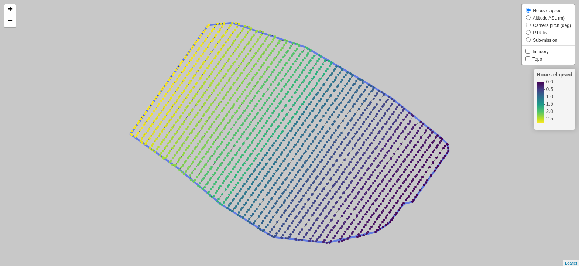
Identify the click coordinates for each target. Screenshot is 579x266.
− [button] (10, 21)
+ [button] (10, 10)
